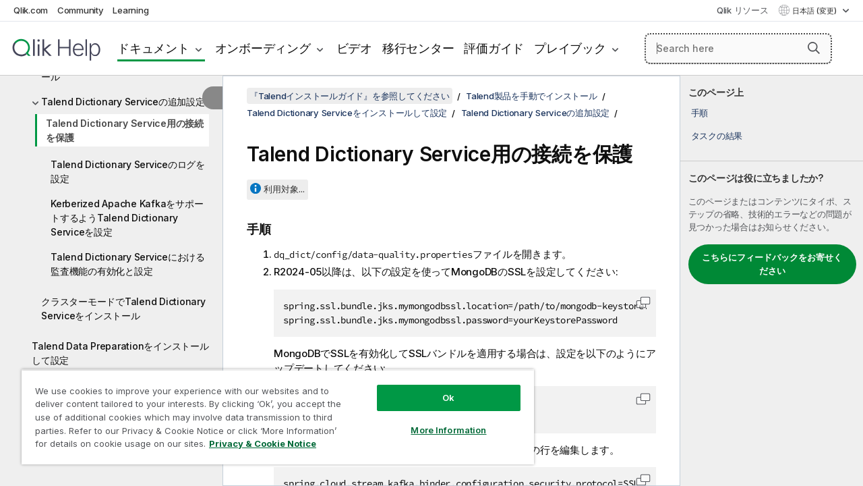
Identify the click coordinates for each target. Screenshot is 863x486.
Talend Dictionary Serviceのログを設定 (128, 171)
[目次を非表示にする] (212, 97)
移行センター (418, 48)
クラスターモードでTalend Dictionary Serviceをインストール (123, 308)
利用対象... (284, 189)
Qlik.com (30, 10)
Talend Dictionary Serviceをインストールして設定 (347, 112)
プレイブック (570, 48)
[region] (272, 411)
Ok (438, 387)
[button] (814, 48)
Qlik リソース (743, 10)
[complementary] (771, 281)
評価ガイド (494, 48)
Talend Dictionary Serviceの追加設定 (123, 101)
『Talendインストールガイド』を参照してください (349, 95)
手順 (700, 112)
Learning (130, 10)
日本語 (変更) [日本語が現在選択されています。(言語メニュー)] (815, 11)
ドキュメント (153, 48)
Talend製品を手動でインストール (531, 95)
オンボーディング (263, 48)
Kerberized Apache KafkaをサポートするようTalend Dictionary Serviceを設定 (127, 218)
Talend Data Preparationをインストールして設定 (120, 353)
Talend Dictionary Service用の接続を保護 (125, 130)
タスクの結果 (717, 135)
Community (80, 10)
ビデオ (354, 48)
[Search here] (738, 48)
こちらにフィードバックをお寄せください (772, 264)
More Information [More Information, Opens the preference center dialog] (438, 419)
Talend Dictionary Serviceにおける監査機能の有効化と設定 (128, 264)
